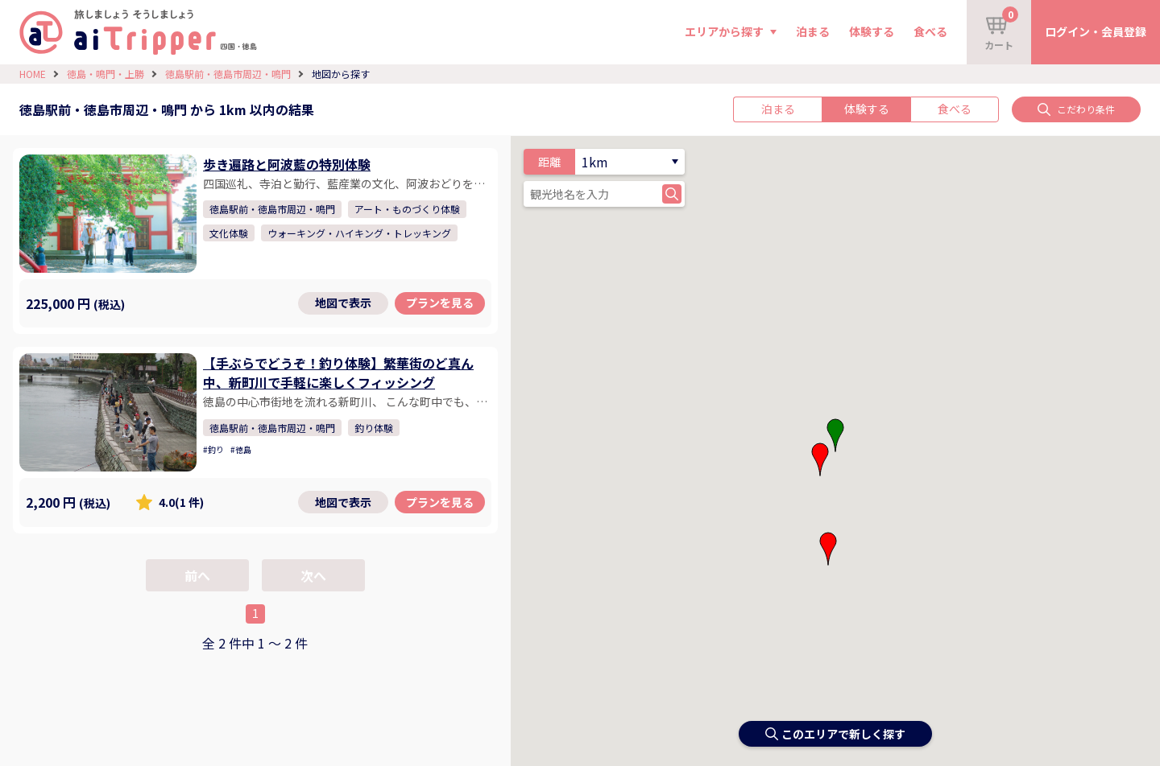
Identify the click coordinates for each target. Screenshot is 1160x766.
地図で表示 (343, 302)
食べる (930, 31)
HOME (32, 73)
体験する (871, 31)
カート (1001, 28)
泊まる (813, 31)
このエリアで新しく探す (835, 734)
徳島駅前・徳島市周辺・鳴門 (228, 73)
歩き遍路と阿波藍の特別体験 (287, 164)
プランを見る (440, 302)
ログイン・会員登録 (1095, 31)
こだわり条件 (1076, 109)
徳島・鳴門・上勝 (105, 73)
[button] (820, 459)
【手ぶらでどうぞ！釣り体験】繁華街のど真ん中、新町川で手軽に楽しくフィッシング (338, 372)
